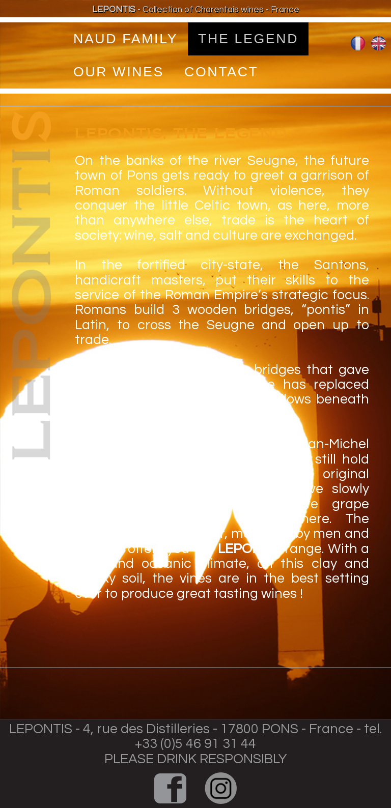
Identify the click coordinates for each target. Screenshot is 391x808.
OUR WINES (118, 71)
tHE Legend (248, 38)
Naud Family (125, 38)
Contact (221, 71)
